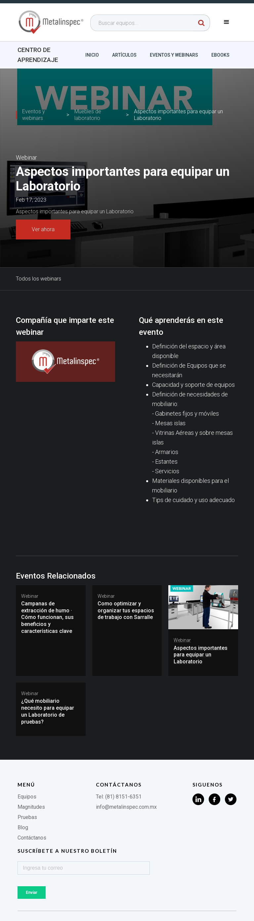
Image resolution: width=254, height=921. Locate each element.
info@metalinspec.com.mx (126, 807)
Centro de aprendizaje (38, 55)
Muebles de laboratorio (87, 114)
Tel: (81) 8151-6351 (119, 796)
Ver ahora (43, 229)
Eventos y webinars (174, 55)
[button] (226, 22)
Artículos (124, 55)
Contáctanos (32, 838)
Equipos (27, 796)
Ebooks (220, 55)
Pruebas (27, 817)
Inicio (92, 55)
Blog (23, 827)
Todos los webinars (38, 279)
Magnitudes (31, 807)
